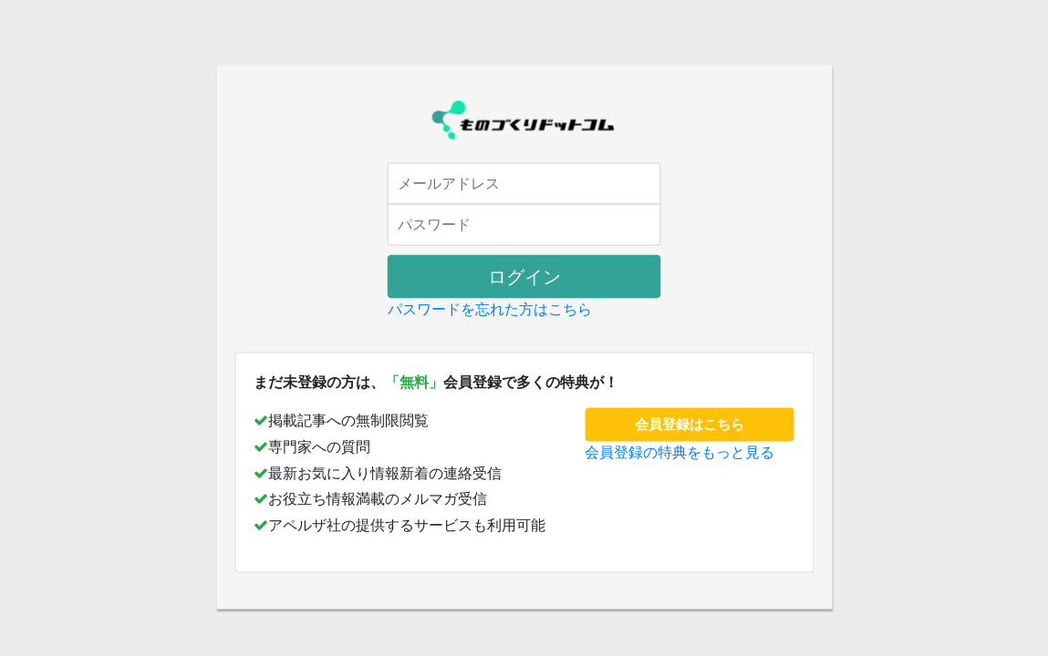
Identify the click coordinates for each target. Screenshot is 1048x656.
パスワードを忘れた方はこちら (490, 309)
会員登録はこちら (689, 424)
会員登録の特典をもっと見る (679, 451)
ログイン (524, 277)
